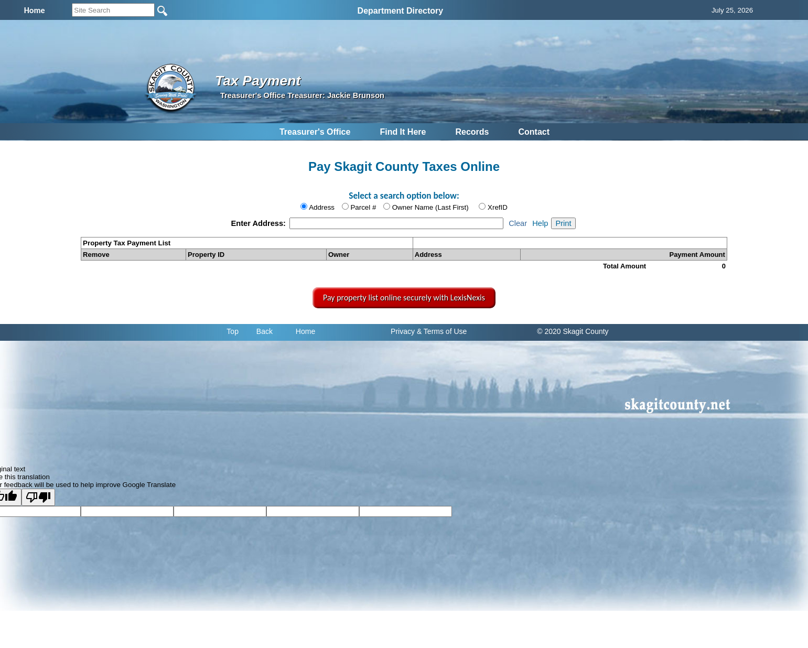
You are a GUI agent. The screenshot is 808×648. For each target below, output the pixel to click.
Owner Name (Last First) (430, 207)
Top (233, 331)
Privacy (403, 331)
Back (264, 331)
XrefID (498, 207)
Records (472, 131)
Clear (518, 223)
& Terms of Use (442, 331)
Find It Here (403, 131)
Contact (534, 131)
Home (305, 331)
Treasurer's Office (314, 131)
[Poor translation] (38, 497)
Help (540, 223)
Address (322, 207)
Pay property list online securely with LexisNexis (404, 298)
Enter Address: (259, 223)
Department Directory (401, 10)
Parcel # (363, 207)
